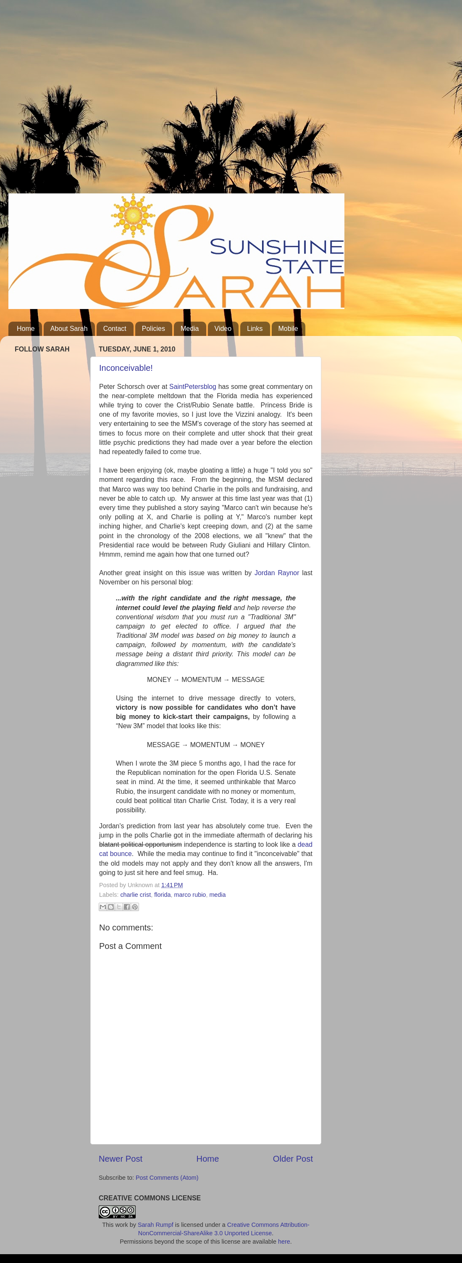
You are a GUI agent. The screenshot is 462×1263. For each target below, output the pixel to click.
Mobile (288, 328)
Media (190, 328)
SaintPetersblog (192, 386)
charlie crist (135, 894)
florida (162, 894)
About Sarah (69, 328)
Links (254, 328)
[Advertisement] (79, 100)
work (121, 1224)
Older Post (293, 1158)
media (217, 894)
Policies (153, 328)
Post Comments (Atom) (167, 1177)
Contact (114, 328)
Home (26, 328)
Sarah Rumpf (155, 1224)
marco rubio (190, 894)
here (284, 1241)
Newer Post (120, 1158)
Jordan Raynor (277, 572)
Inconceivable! (126, 368)
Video (223, 328)
